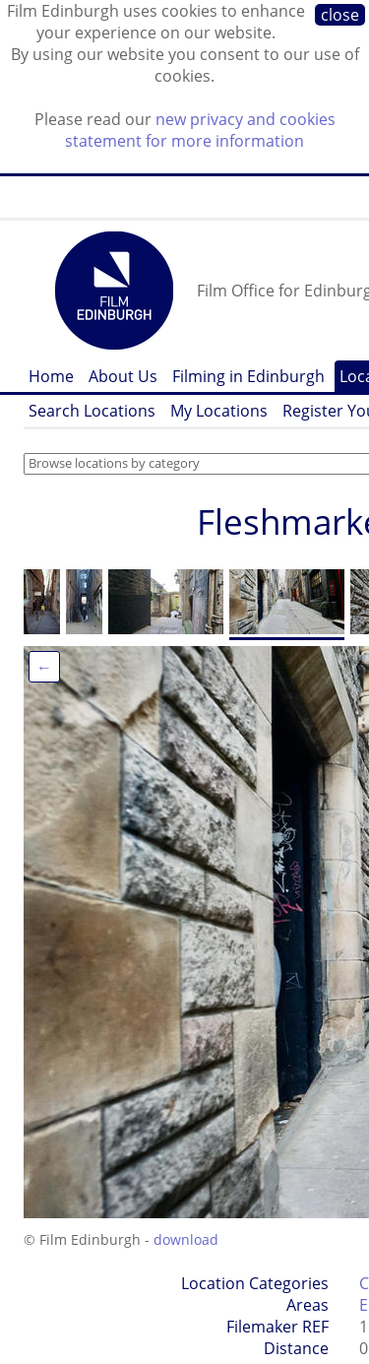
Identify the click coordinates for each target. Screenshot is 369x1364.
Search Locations (92, 411)
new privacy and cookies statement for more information (200, 130)
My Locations (219, 411)
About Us (123, 376)
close (340, 15)
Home (51, 376)
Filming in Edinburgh (248, 376)
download (186, 1239)
